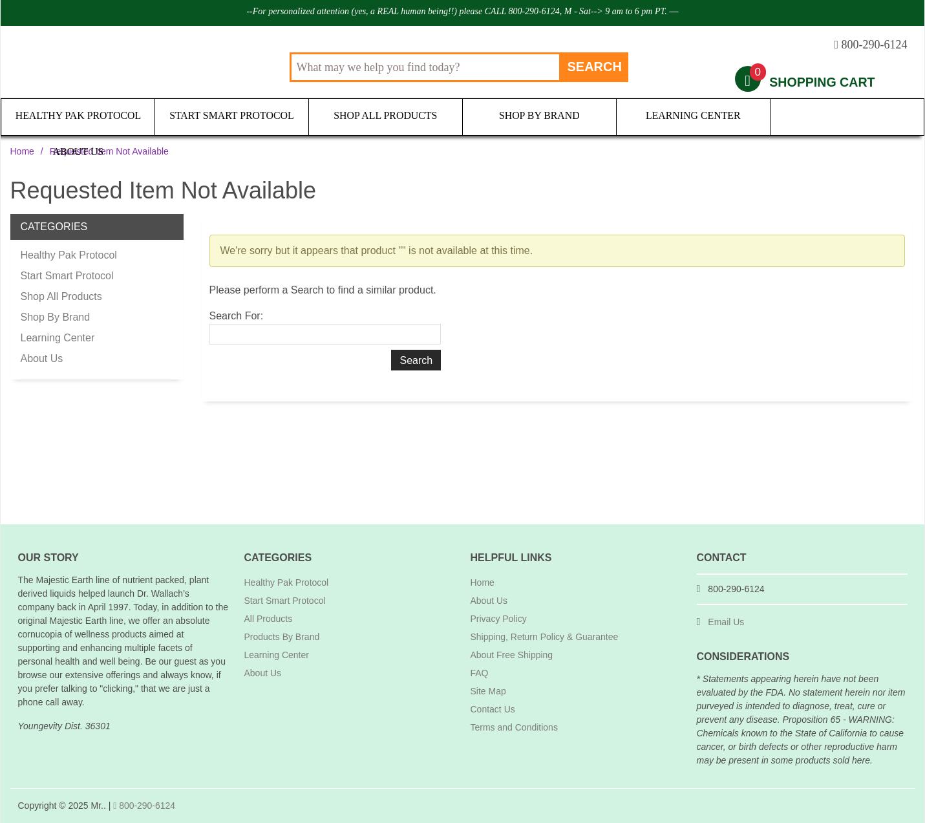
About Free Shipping (512, 655)
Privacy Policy (499, 619)
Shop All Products (385, 116)
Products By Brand (282, 637)
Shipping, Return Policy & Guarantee (545, 637)
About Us (846, 116)
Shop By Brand (539, 116)
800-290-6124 (144, 805)
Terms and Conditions (514, 727)
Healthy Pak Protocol (78, 116)
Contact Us (493, 709)
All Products (268, 619)
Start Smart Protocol (231, 116)
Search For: (236, 315)
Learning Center (693, 116)
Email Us (726, 622)
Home (22, 151)
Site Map (488, 691)
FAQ (480, 673)
